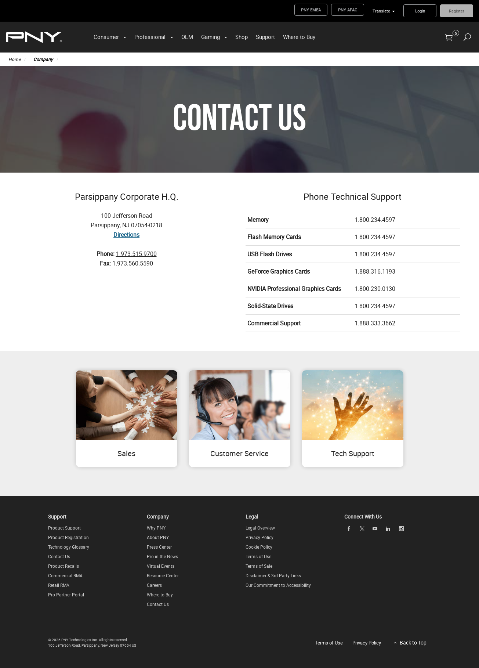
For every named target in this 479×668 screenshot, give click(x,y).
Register (456, 11)
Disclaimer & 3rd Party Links (273, 575)
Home (14, 59)
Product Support (64, 528)
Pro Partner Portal (66, 594)
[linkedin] (388, 528)
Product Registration (68, 537)
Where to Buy (299, 36)
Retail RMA (58, 585)
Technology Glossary (68, 547)
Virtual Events (160, 566)
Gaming (210, 36)
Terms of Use (258, 556)
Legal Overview (260, 528)
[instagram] (401, 528)
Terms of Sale (259, 566)
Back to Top (413, 642)
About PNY (158, 537)
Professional (150, 36)
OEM (187, 36)
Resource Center (163, 575)
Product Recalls (63, 566)
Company (43, 59)
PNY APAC (347, 9)
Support (265, 36)
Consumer (106, 36)
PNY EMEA (311, 9)
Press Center (159, 547)
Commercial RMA (65, 575)
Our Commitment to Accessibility (278, 585)
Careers (154, 585)
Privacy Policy (259, 537)
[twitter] (362, 528)
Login (420, 11)
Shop (241, 36)
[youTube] (375, 528)
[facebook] (349, 528)
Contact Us (59, 556)
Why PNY (156, 528)
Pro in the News (162, 556)
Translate (381, 11)
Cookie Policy (259, 547)
